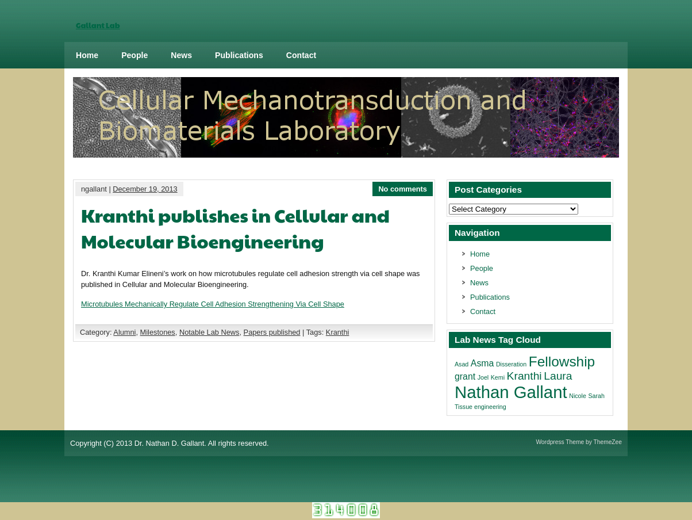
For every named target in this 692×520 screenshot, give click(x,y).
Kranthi (337, 332)
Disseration (511, 364)
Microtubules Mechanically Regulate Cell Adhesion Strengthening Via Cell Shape (212, 304)
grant (465, 376)
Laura (558, 376)
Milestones (157, 332)
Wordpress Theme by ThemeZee (579, 442)
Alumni (124, 332)
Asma (482, 363)
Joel (483, 377)
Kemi (498, 377)
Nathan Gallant (511, 392)
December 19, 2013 (145, 189)
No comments (402, 189)
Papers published (272, 332)
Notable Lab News (209, 332)
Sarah (596, 395)
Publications (239, 55)
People (134, 55)
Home (87, 55)
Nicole (577, 395)
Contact (301, 55)
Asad (461, 364)
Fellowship (562, 361)
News (181, 55)
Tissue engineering (480, 406)
